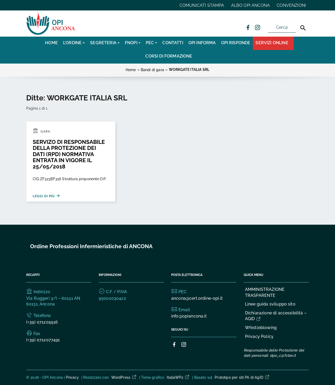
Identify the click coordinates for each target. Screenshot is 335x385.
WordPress (124, 377)
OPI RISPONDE (235, 42)
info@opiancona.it (189, 316)
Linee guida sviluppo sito (270, 304)
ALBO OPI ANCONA (250, 5)
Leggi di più (46, 195)
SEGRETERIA (103, 42)
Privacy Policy (259, 336)
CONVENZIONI (291, 5)
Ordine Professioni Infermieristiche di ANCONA (91, 246)
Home (51, 42)
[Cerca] (303, 28)
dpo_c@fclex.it (283, 355)
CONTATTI (172, 42)
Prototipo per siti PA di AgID (242, 377)
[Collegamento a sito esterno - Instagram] (257, 27)
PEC (150, 42)
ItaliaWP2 (178, 377)
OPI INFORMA (202, 42)
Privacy (72, 377)
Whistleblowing (261, 327)
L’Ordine (72, 42)
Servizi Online (271, 42)
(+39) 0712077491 (43, 339)
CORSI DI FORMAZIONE (168, 56)
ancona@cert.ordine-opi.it (197, 298)
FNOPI (131, 42)
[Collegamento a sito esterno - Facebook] (248, 27)
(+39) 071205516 (42, 322)
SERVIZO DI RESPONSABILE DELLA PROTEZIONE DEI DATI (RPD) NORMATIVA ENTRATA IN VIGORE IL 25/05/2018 (69, 154)
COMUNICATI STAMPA (202, 5)
